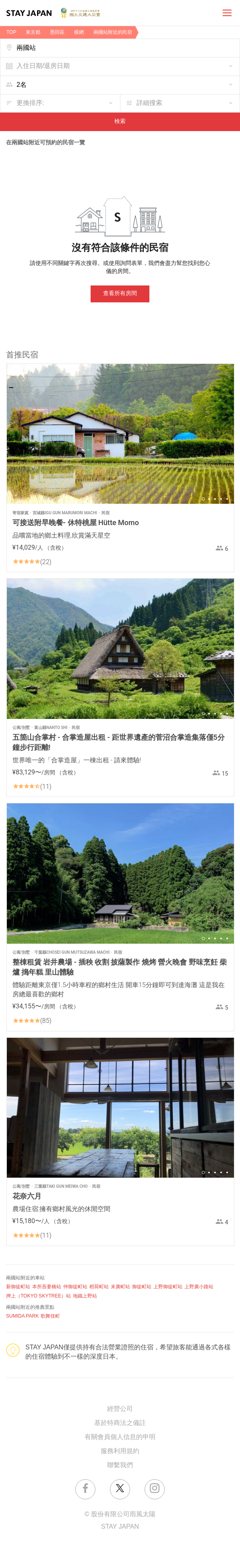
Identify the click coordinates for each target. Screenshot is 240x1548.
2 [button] (209, 499)
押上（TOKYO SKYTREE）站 (38, 1296)
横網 (79, 32)
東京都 (33, 32)
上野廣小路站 (198, 1286)
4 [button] (221, 499)
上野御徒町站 (167, 1286)
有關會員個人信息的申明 (120, 1437)
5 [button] (227, 499)
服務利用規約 (120, 1451)
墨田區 (57, 32)
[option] (120, 434)
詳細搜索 (149, 103)
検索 (120, 122)
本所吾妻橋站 (46, 1286)
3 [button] (215, 499)
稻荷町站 (99, 1286)
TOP (11, 32)
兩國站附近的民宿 (112, 32)
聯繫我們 (120, 1465)
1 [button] (203, 499)
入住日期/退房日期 (43, 66)
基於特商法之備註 (120, 1423)
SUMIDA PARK (22, 1316)
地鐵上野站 (85, 1296)
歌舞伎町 (50, 1316)
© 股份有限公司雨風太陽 (120, 1514)
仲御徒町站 (75, 1286)
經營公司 (120, 1409)
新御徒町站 (18, 1286)
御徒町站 (141, 1286)
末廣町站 (120, 1286)
